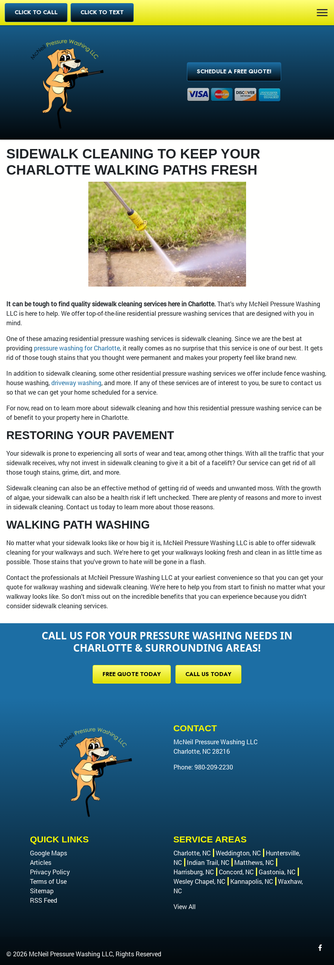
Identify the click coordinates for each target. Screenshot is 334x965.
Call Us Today (208, 674)
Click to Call (36, 12)
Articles (40, 862)
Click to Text (102, 12)
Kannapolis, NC (251, 881)
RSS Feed (43, 900)
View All (185, 906)
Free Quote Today (132, 674)
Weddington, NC (238, 853)
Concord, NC (236, 872)
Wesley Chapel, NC (199, 881)
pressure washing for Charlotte (77, 348)
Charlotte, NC (192, 853)
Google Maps (48, 853)
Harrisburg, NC (194, 872)
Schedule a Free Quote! (234, 71)
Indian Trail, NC (208, 862)
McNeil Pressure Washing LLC (71, 954)
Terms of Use (48, 881)
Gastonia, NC (277, 872)
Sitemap (42, 891)
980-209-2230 (213, 767)
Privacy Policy (50, 872)
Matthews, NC (254, 862)
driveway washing (76, 382)
